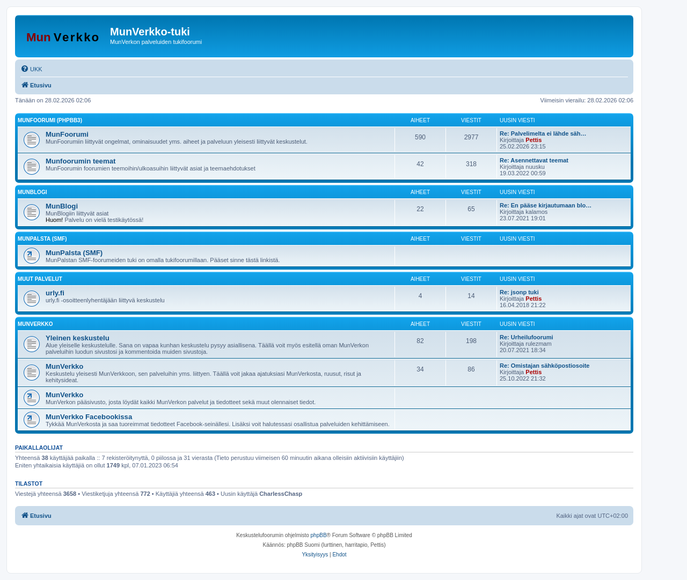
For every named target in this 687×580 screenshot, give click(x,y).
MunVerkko (35, 324)
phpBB (319, 535)
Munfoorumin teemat (80, 161)
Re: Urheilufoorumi (526, 337)
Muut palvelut (40, 279)
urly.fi (55, 293)
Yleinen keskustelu (77, 338)
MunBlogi (32, 192)
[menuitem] (31, 69)
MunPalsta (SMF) (42, 239)
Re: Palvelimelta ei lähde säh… (543, 133)
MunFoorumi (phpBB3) (50, 120)
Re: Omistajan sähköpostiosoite (544, 365)
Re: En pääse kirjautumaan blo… (545, 205)
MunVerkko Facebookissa (89, 417)
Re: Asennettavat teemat (534, 160)
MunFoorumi (67, 134)
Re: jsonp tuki (519, 292)
